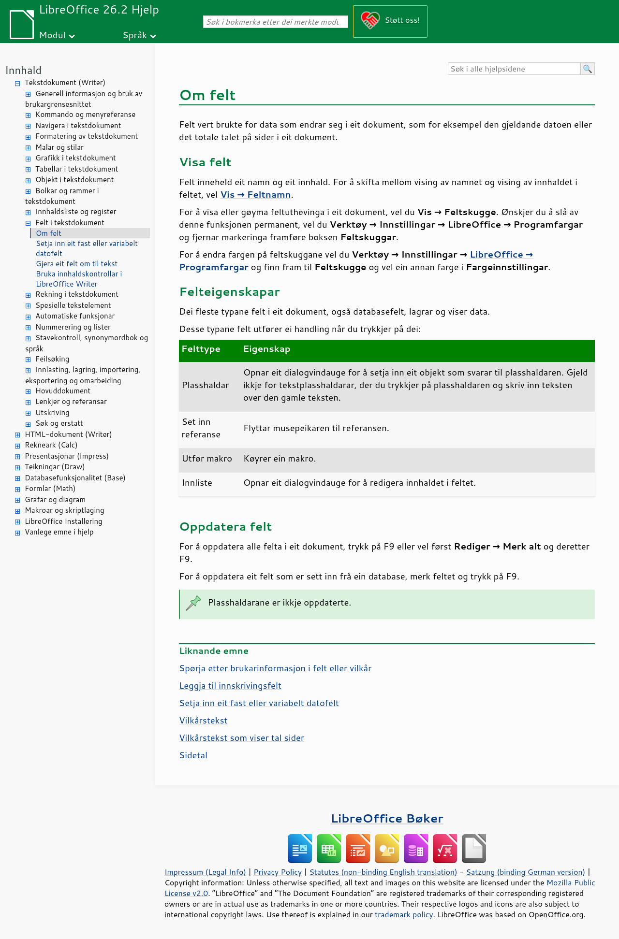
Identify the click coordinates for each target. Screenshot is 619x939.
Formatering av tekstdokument (86, 136)
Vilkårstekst (203, 720)
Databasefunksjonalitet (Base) (75, 478)
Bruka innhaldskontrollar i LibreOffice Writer (79, 279)
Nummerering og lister (73, 327)
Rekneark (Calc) (51, 445)
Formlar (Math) (50, 488)
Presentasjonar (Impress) (67, 456)
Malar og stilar (59, 147)
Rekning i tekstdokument (76, 294)
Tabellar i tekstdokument (76, 169)
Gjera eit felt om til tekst (77, 264)
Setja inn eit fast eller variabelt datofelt (87, 248)
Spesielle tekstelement (73, 305)
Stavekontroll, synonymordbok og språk (86, 343)
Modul (52, 34)
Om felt (48, 233)
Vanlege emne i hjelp (59, 532)
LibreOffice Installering (64, 521)
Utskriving (52, 412)
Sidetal (193, 755)
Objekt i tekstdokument (74, 179)
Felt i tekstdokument (69, 222)
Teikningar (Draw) (55, 467)
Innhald (23, 69)
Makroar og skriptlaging (64, 510)
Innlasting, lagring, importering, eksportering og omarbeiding (83, 375)
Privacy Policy (277, 872)
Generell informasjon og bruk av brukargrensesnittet (83, 99)
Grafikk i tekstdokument (75, 158)
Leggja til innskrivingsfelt (230, 685)
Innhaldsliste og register (76, 211)
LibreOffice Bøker (386, 817)
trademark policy (404, 914)
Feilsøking (52, 359)
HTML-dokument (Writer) (68, 434)
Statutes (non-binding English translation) (383, 872)
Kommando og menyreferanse (85, 114)
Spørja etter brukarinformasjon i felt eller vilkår (275, 668)
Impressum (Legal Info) (205, 872)
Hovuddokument (62, 391)
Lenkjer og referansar (71, 401)
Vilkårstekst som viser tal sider (241, 737)
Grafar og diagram (55, 499)
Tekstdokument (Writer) (65, 82)
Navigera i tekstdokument (78, 125)
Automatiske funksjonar (75, 316)
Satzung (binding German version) (526, 872)
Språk (134, 34)
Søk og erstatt (59, 423)
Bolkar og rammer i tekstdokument (62, 196)
